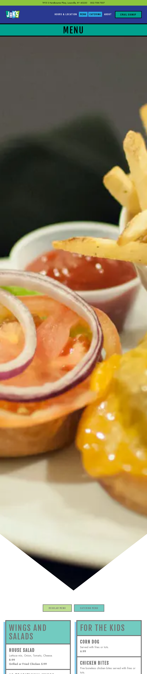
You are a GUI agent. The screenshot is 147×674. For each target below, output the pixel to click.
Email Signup (128, 14)
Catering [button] (95, 14)
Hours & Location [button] (66, 14)
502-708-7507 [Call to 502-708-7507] (97, 2)
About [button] (108, 14)
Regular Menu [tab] (57, 607)
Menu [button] (83, 14)
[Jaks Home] (12, 14)
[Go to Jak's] (64, 3)
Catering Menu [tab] (89, 607)
